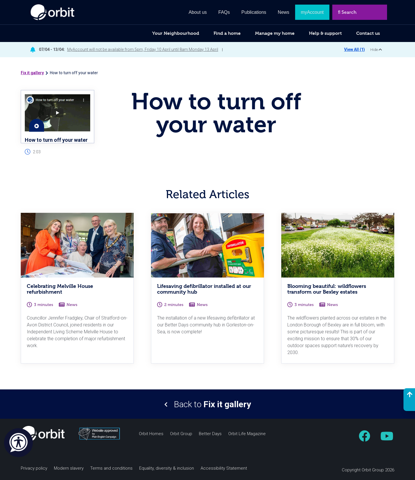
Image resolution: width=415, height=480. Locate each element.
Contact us (368, 33)
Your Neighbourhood (175, 33)
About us (197, 12)
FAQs (224, 12)
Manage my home (275, 33)
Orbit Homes (151, 434)
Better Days (210, 434)
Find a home (227, 33)
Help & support (325, 33)
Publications (254, 12)
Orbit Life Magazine (247, 434)
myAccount (312, 12)
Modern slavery (69, 468)
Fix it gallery (32, 72)
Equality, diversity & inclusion (166, 468)
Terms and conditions (111, 468)
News (283, 12)
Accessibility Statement (224, 468)
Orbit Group (181, 434)
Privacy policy (34, 468)
